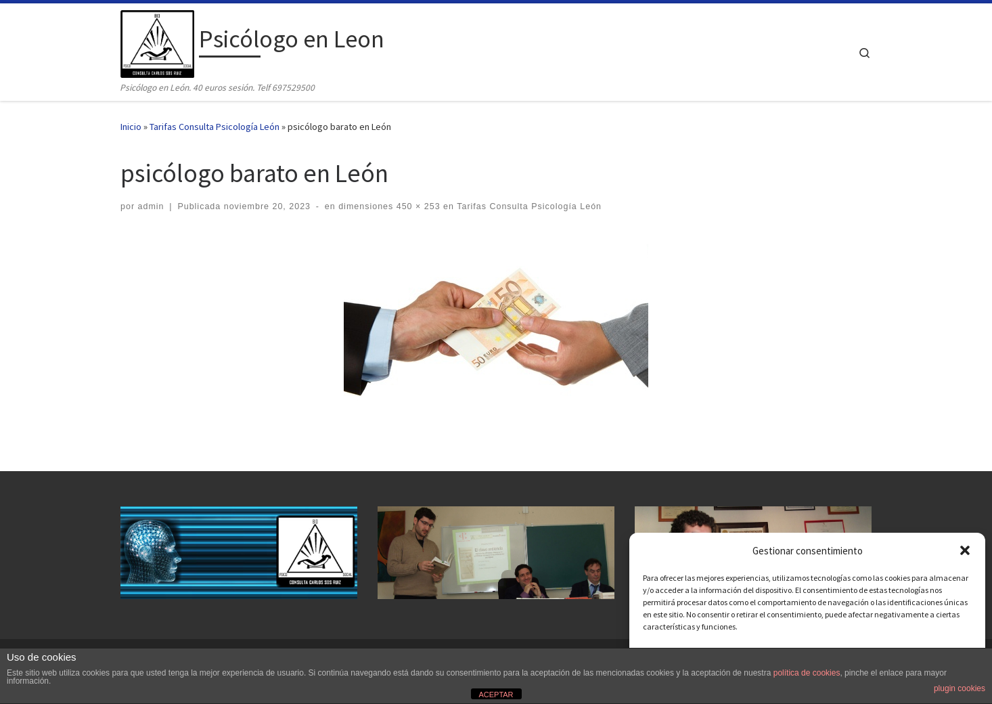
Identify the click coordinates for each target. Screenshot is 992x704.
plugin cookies (959, 688)
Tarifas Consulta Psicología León (214, 126)
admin (151, 206)
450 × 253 (416, 206)
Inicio (130, 126)
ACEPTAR (495, 694)
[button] (965, 550)
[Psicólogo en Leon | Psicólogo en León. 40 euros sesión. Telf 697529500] (157, 41)
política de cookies (806, 673)
